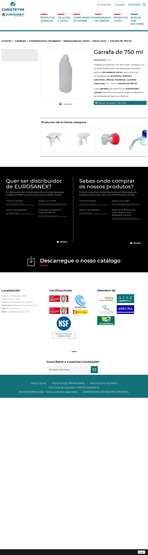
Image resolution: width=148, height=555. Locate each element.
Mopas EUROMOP (15, 178)
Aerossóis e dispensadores (19, 85)
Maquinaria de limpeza (103, 19)
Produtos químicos (48, 19)
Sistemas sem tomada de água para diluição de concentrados (19, 250)
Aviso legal (39, 540)
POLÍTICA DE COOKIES (103, 540)
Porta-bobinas (14, 183)
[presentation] (37, 389)
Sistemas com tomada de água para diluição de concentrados (19, 263)
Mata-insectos (14, 174)
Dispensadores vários (17, 218)
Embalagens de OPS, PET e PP (19, 140)
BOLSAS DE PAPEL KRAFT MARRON (18, 105)
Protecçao (12, 187)
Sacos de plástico (15, 99)
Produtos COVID (121, 19)
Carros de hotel (14, 112)
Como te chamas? (14, 358)
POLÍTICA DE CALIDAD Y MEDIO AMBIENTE (74, 544)
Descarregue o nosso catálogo (80, 419)
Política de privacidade (68, 540)
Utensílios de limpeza (17, 205)
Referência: (100, 60)
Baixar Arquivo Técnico (110, 102)
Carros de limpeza (15, 116)
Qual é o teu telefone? (16, 367)
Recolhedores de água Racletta (17, 193)
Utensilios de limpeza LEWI (19, 209)
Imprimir (67, 104)
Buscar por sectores (137, 20)
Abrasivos (11, 81)
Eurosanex (104, 4)
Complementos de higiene (83, 19)
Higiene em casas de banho (16, 167)
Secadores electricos (17, 200)
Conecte (7, 40)
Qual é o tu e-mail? (47, 358)
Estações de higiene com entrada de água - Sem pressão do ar (18, 236)
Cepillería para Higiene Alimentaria (17, 154)
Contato (119, 4)
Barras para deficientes (18, 94)
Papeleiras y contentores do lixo (18, 123)
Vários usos (14, 223)
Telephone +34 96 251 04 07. (24, 462)
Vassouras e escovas (16, 147)
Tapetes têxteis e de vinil (18, 160)
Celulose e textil (64, 19)
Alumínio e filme (14, 90)
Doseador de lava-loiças (21, 228)
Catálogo (15, 57)
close (141, 552)
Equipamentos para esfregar (16, 132)
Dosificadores (13, 214)
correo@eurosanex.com (17, 469)
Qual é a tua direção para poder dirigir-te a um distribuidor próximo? (123, 369)
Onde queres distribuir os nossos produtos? (50, 368)
